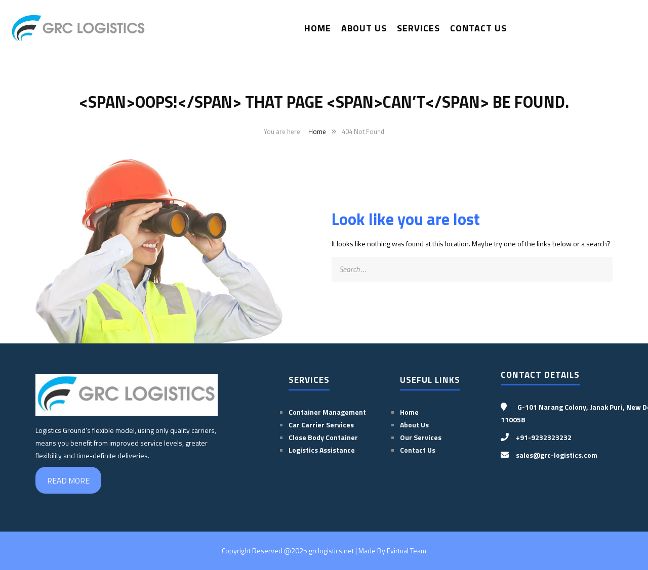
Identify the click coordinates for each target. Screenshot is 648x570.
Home (317, 28)
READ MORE (68, 480)
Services (418, 28)
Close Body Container (324, 437)
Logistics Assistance (322, 450)
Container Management (327, 412)
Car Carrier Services (321, 424)
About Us (364, 28)
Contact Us (478, 28)
